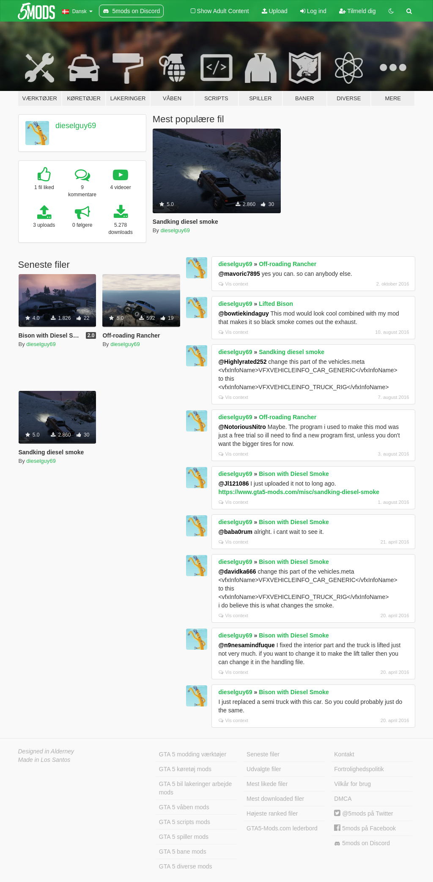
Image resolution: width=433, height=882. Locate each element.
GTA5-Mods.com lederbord (282, 828)
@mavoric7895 (239, 273)
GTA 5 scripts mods (184, 822)
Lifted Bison (276, 303)
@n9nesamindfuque (246, 645)
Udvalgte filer (264, 769)
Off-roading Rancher (287, 264)
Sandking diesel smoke (291, 352)
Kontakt (344, 754)
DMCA (342, 798)
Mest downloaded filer (275, 798)
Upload (275, 11)
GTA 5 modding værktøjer (192, 754)
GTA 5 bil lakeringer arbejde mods (195, 788)
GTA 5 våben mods (184, 807)
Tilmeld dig (357, 11)
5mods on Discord (362, 843)
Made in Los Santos (44, 759)
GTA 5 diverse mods (185, 866)
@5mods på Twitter (363, 813)
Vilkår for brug (352, 783)
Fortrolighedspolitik (359, 769)
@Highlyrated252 (242, 361)
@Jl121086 (233, 483)
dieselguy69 (75, 125)
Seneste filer (263, 754)
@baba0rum (235, 531)
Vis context (233, 283)
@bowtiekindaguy (243, 313)
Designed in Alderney (46, 751)
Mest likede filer (267, 783)
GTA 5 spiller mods (183, 836)
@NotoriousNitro (242, 426)
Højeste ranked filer (272, 813)
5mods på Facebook (365, 828)
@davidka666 (237, 571)
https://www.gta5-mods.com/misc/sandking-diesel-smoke (298, 492)
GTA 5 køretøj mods (185, 769)
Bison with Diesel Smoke (294, 473)
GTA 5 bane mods (182, 851)
